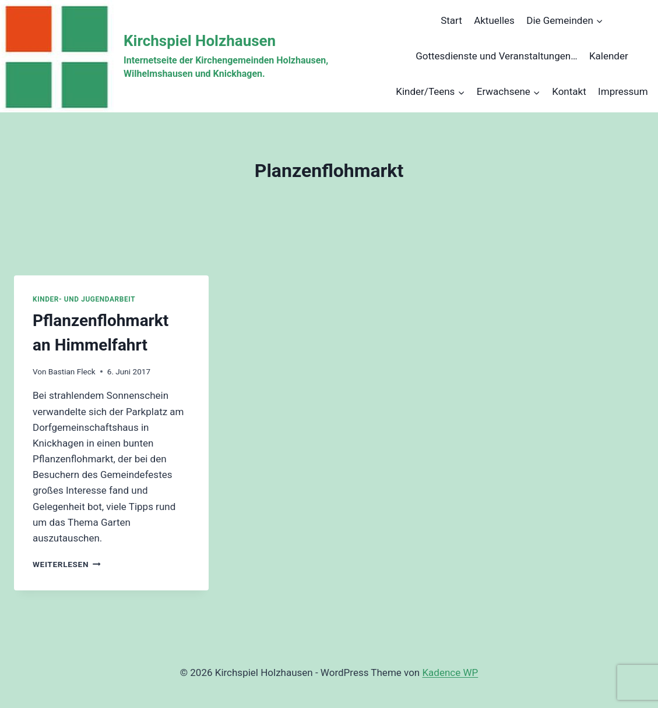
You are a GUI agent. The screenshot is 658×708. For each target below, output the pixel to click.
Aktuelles (494, 20)
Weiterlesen (67, 564)
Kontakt (569, 91)
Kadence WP (450, 672)
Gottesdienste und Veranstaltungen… (496, 56)
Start (451, 20)
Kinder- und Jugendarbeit (84, 299)
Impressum (623, 91)
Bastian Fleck (72, 371)
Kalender (608, 56)
